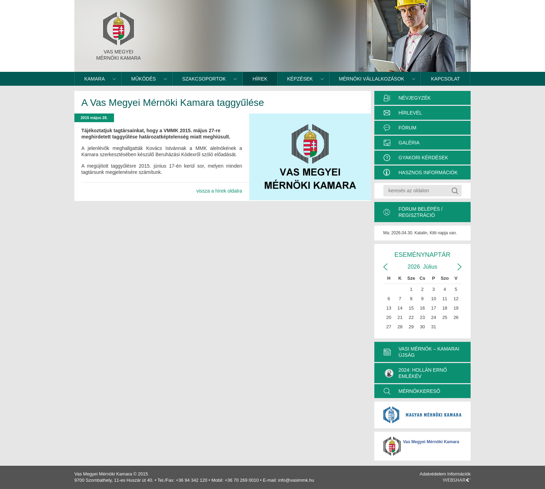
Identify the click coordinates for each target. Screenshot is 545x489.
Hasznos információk (428, 172)
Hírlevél (410, 113)
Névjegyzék (415, 98)
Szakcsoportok (204, 79)
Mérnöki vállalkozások (371, 79)
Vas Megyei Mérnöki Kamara (431, 441)
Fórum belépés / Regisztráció (421, 212)
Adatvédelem (433, 474)
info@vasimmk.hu (296, 480)
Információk (459, 474)
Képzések (300, 79)
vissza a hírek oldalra (219, 191)
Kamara (94, 79)
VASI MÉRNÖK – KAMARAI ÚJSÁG (429, 352)
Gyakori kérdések (423, 157)
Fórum (407, 127)
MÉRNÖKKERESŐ (419, 391)
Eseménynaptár (422, 254)
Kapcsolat (445, 79)
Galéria (409, 142)
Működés (143, 79)
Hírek (260, 79)
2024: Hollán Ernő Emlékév (416, 373)
